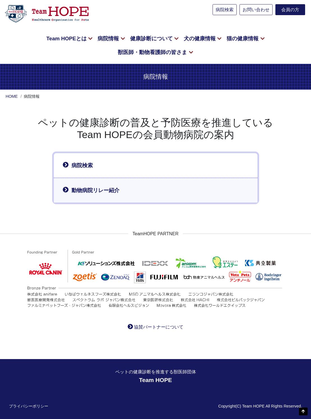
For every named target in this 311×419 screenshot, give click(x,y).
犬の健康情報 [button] (200, 38)
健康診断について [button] (152, 38)
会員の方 (290, 9)
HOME (12, 96)
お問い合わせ (256, 9)
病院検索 (225, 9)
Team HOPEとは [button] (67, 38)
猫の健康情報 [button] (243, 38)
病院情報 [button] (109, 38)
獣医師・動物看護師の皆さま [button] (153, 52)
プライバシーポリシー (28, 406)
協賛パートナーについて (158, 327)
